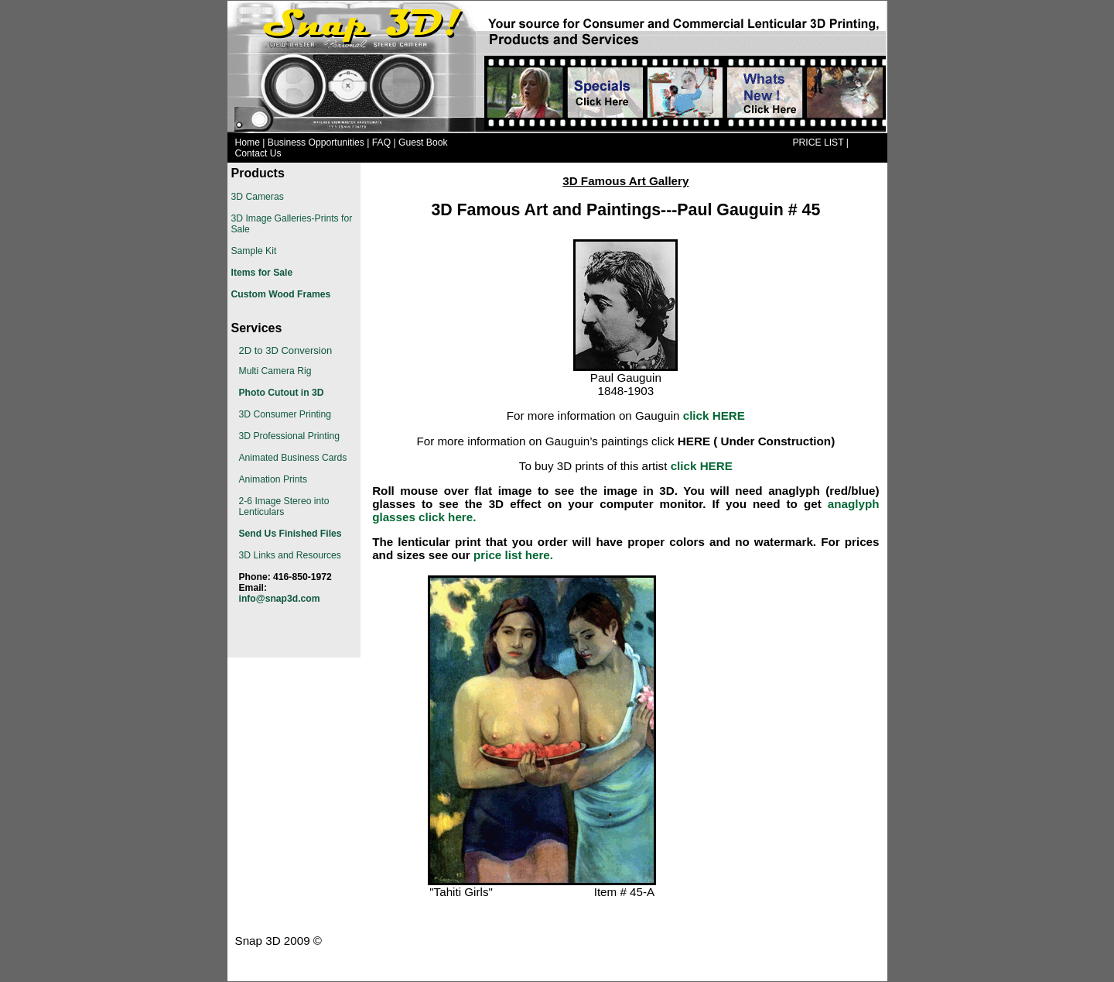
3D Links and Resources (290, 555)
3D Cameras (257, 196)
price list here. (513, 554)
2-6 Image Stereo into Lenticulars (284, 506)
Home (247, 142)
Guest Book (423, 142)
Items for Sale (262, 272)
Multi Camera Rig (275, 371)
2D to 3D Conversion (286, 350)
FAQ (381, 142)
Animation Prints (273, 479)
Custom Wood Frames (281, 294)
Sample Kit (254, 251)
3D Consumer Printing (285, 414)
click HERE (714, 415)
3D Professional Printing (289, 436)
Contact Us (258, 153)
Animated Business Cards (293, 457)
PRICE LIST (817, 142)
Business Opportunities (316, 142)
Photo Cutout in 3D (281, 392)
